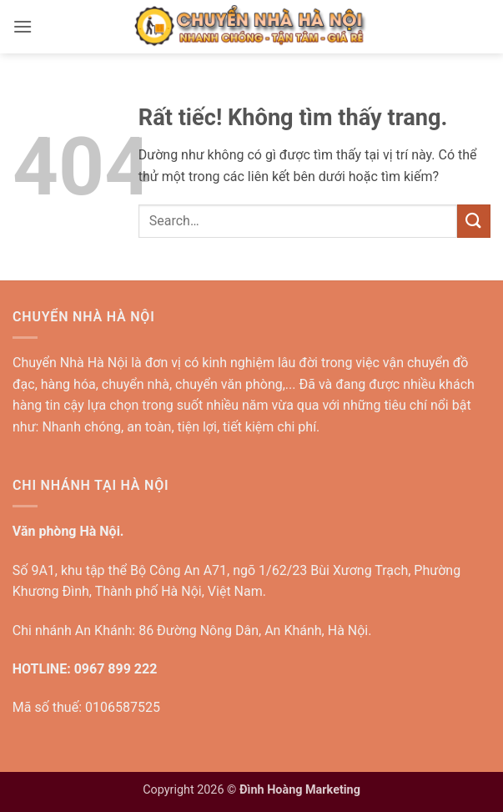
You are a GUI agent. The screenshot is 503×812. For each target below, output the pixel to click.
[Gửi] (473, 220)
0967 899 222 (116, 669)
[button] (23, 26)
